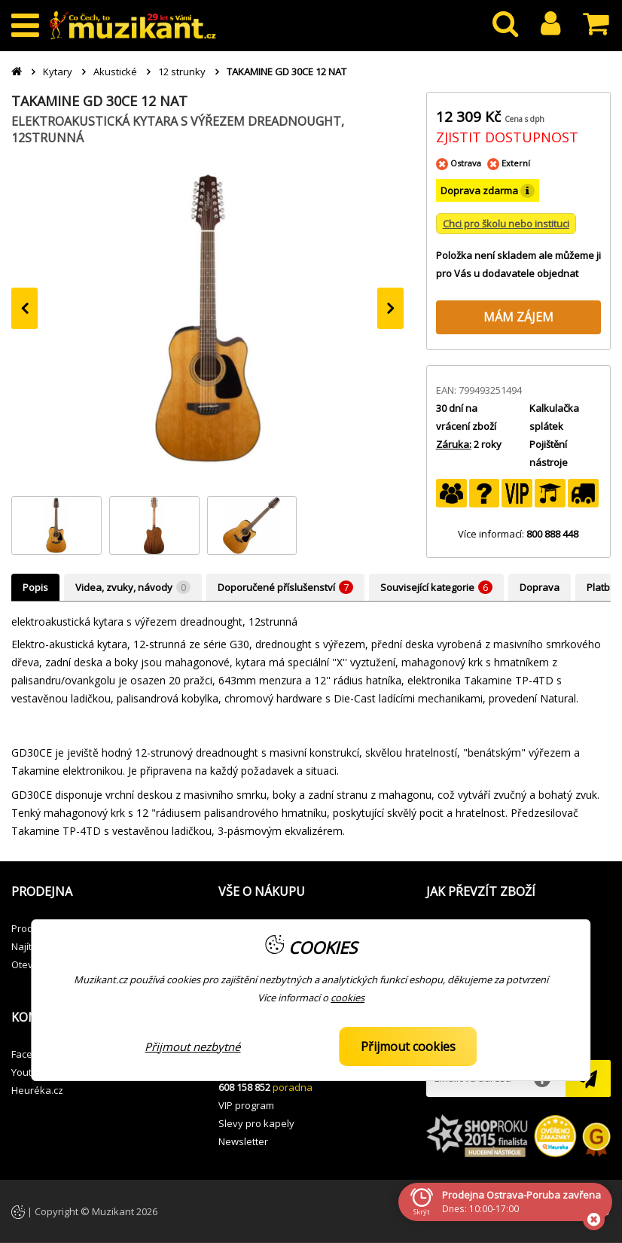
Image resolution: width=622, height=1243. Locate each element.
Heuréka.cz (37, 1090)
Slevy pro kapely (256, 1123)
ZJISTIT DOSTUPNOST (507, 137)
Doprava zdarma (488, 191)
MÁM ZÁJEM (518, 317)
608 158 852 (244, 1087)
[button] (103, 892)
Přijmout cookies (408, 1046)
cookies (347, 997)
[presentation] (24, 308)
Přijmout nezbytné (192, 1046)
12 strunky (182, 71)
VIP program (246, 1105)
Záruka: (453, 444)
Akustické (115, 71)
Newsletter (243, 1141)
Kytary (57, 71)
